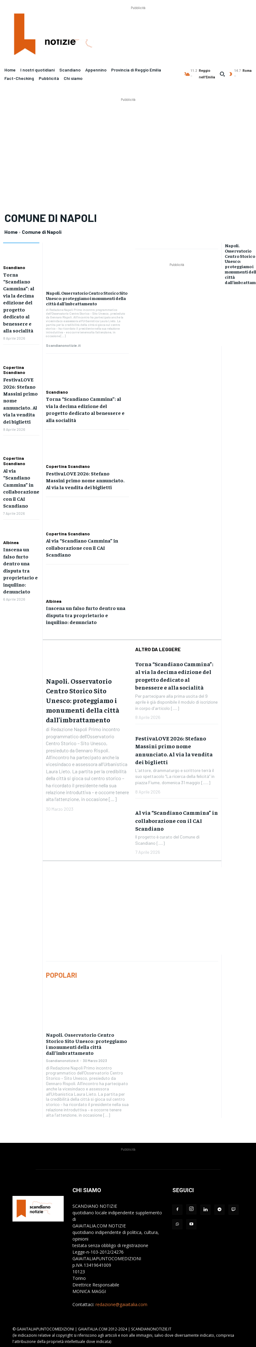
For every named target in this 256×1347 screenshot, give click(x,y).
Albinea (11, 542)
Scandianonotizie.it (63, 345)
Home (11, 232)
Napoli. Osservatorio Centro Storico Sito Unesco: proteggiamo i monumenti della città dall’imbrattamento (86, 298)
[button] (222, 74)
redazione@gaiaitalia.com (121, 1304)
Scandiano (14, 267)
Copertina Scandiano (14, 370)
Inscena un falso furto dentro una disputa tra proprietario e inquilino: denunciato (20, 570)
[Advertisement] (138, 25)
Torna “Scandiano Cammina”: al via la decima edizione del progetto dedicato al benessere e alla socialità (18, 302)
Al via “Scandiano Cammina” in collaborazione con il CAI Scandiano (82, 547)
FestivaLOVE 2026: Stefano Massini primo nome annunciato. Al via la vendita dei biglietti (85, 480)
